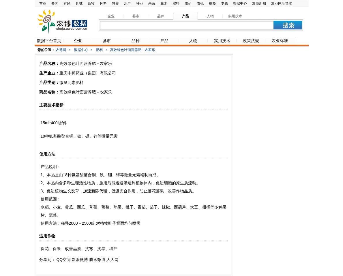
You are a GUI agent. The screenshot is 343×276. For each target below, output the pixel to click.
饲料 (103, 3)
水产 (127, 3)
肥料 (176, 3)
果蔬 (151, 3)
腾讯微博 (97, 259)
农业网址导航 (281, 3)
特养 (115, 3)
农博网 (61, 50)
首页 (42, 3)
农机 (200, 3)
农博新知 (259, 3)
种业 (139, 3)
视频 (212, 3)
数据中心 (240, 3)
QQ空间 (63, 259)
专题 (224, 3)
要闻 (54, 3)
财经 (66, 3)
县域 (79, 3)
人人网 (112, 259)
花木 (163, 3)
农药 (188, 3)
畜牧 (91, 3)
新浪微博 (80, 259)
